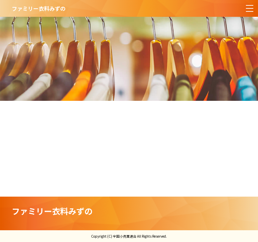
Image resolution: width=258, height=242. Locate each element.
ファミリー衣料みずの (52, 211)
